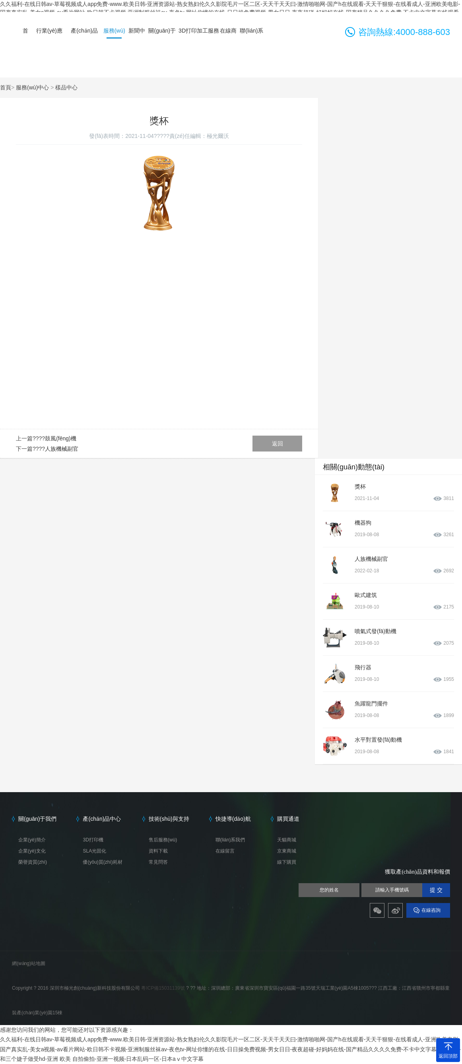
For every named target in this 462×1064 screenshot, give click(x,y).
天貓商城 (286, 840)
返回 (277, 443)
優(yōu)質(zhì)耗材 (102, 862)
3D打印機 (93, 840)
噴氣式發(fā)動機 (375, 631)
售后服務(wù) (163, 840)
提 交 (436, 890)
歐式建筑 (366, 595)
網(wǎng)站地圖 (28, 963)
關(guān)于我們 (37, 819)
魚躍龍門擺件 (371, 703)
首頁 (5, 87)
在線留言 (225, 851)
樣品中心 (66, 87)
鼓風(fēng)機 (60, 438)
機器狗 (363, 522)
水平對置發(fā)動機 (378, 739)
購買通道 (288, 819)
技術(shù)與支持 (169, 819)
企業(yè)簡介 (32, 840)
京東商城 (286, 851)
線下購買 (286, 862)
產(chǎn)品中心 (102, 819)
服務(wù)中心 (32, 87)
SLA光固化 (94, 851)
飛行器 (363, 667)
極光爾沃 (218, 136)
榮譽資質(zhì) (32, 862)
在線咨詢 (431, 910)
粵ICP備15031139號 (163, 988)
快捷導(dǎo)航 (233, 819)
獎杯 (360, 486)
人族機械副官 (61, 449)
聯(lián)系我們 (230, 840)
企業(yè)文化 (32, 851)
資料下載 (158, 851)
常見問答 (158, 862)
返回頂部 (448, 1056)
